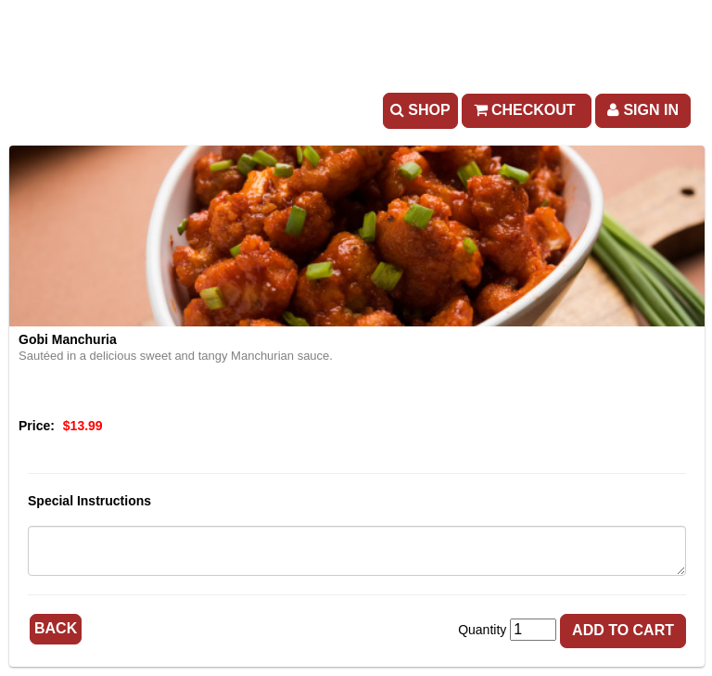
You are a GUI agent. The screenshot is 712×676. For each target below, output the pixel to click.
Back (55, 628)
